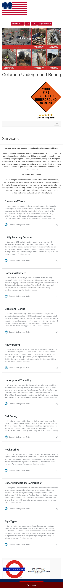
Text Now (31, 585)
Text (33, 23)
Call (27, 23)
